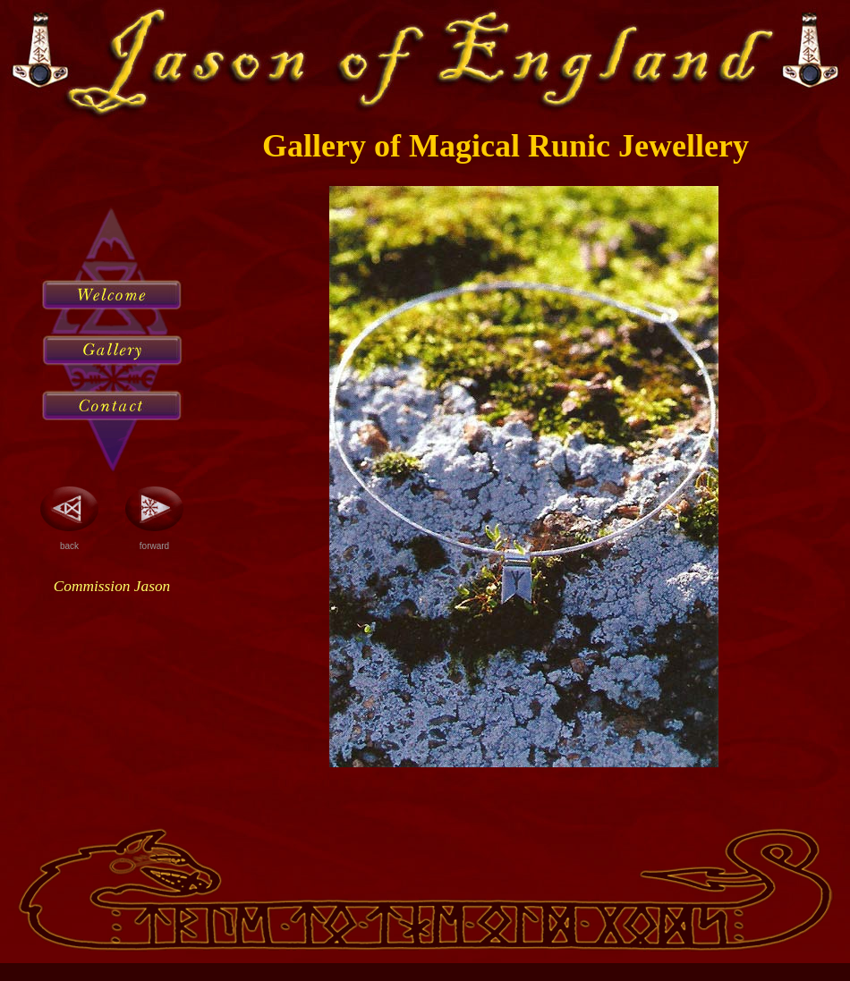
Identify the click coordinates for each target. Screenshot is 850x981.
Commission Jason (112, 586)
